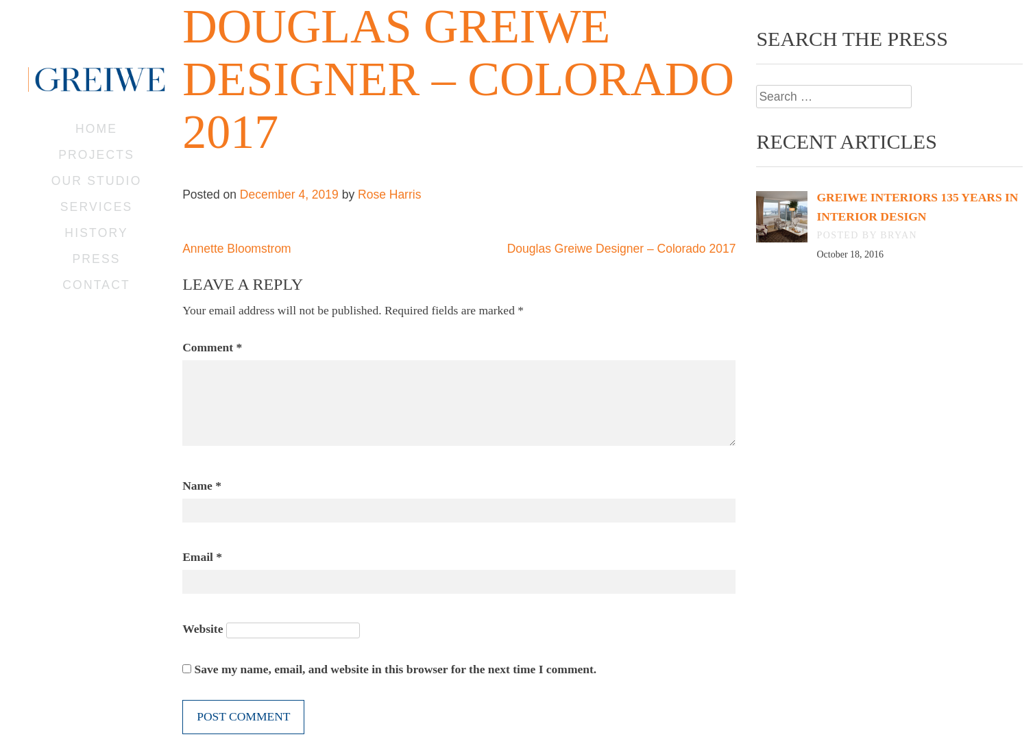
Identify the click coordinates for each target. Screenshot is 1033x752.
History (95, 233)
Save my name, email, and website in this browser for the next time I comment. (396, 669)
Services (96, 207)
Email (202, 557)
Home (96, 129)
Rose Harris (389, 194)
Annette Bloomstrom (236, 248)
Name (201, 485)
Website (202, 629)
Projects (96, 155)
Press (96, 259)
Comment (212, 347)
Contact (96, 285)
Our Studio (96, 181)
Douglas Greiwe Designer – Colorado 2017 (621, 248)
